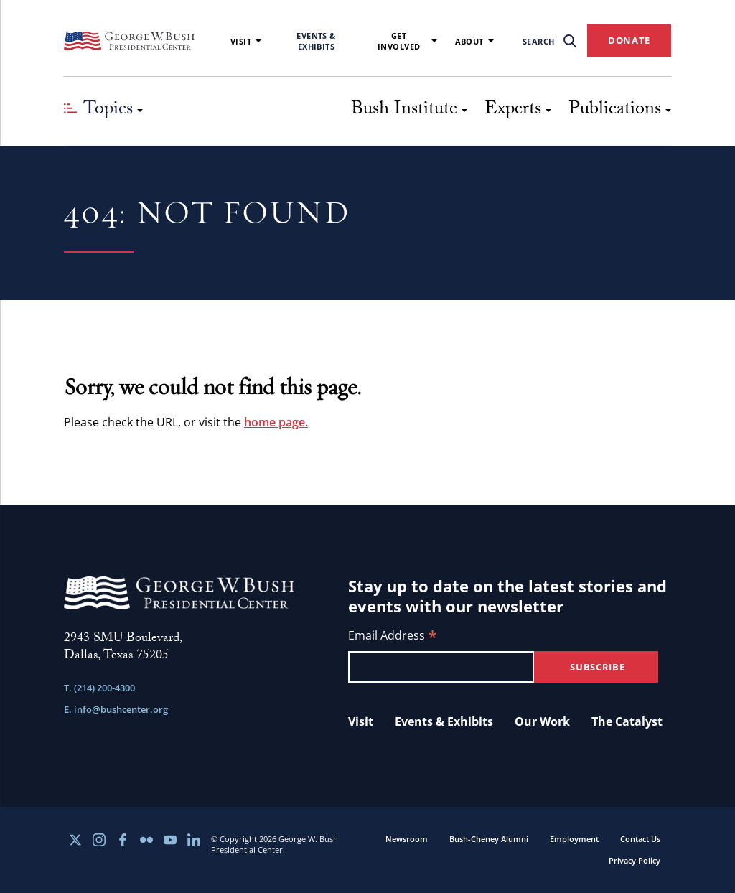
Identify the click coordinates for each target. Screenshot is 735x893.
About (474, 41)
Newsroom (406, 838)
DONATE (629, 40)
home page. (276, 422)
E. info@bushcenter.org (116, 709)
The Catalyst (627, 721)
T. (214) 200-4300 (99, 687)
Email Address (392, 636)
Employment (574, 838)
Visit (245, 41)
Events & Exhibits (316, 41)
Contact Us (640, 838)
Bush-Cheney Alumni (488, 838)
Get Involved (407, 41)
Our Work (542, 721)
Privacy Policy (634, 860)
